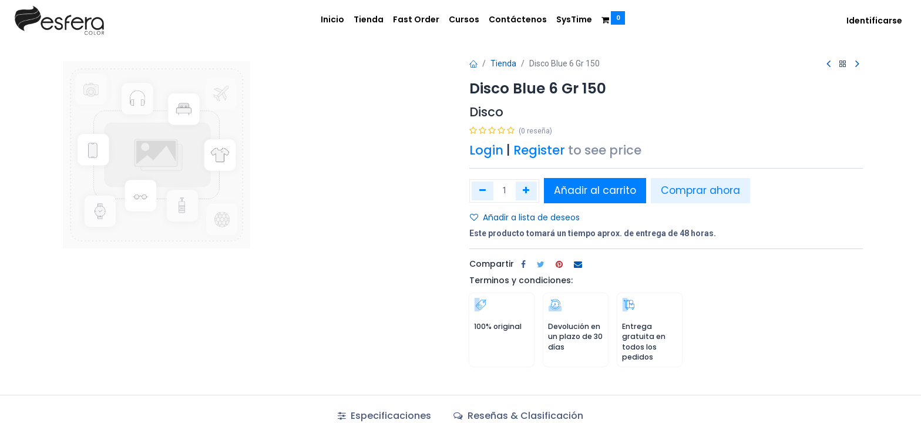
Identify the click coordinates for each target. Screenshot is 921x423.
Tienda (503, 63)
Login (486, 150)
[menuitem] (332, 20)
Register (539, 150)
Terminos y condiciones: (521, 280)
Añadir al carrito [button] (595, 190)
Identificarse (874, 20)
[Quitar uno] (482, 191)
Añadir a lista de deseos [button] (525, 217)
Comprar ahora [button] (700, 190)
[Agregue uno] (526, 191)
